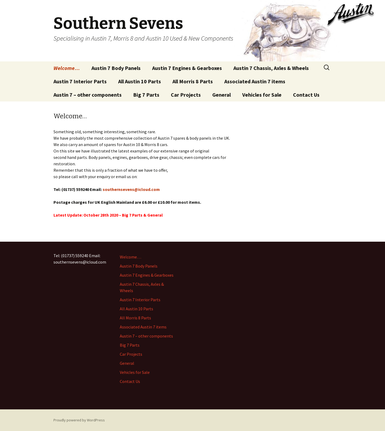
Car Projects (186, 94)
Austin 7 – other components (87, 94)
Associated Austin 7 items (254, 81)
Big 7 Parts (146, 94)
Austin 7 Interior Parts (80, 81)
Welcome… (66, 68)
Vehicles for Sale (262, 94)
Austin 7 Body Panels (116, 68)
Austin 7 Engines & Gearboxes (187, 68)
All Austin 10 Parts (139, 81)
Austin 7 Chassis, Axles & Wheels (271, 68)
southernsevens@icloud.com (131, 189)
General (221, 94)
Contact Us (306, 94)
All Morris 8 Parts (192, 81)
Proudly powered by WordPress (79, 420)
